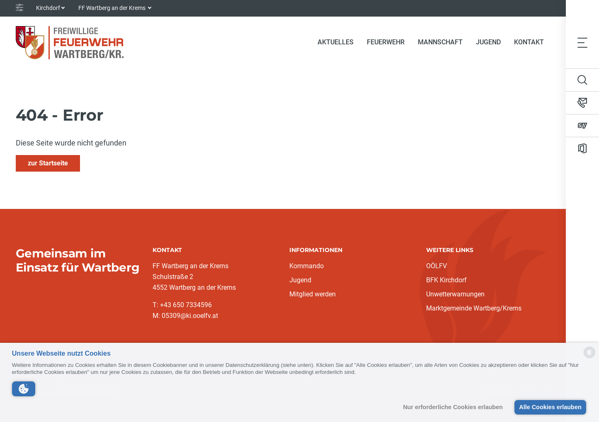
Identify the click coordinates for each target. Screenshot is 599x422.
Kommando (306, 266)
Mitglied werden (312, 294)
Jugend (488, 42)
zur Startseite (48, 163)
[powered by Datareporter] (589, 357)
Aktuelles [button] (336, 42)
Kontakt (529, 42)
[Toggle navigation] (582, 42)
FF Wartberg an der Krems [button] (112, 8)
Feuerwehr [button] (386, 42)
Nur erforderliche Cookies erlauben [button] (453, 407)
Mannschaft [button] (440, 42)
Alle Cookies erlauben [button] (550, 407)
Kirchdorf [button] (48, 8)
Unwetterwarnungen (455, 294)
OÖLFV (436, 266)
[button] (23, 388)
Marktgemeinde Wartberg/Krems (473, 308)
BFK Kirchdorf (446, 280)
